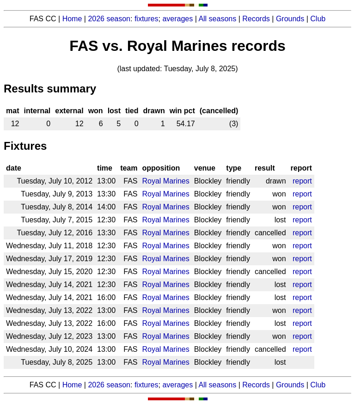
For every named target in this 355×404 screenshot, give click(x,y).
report (302, 181)
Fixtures (25, 146)
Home (72, 19)
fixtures (147, 19)
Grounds (290, 19)
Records (256, 19)
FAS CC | (46, 385)
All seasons (217, 19)
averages (177, 19)
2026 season (109, 19)
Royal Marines (166, 181)
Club (317, 19)
